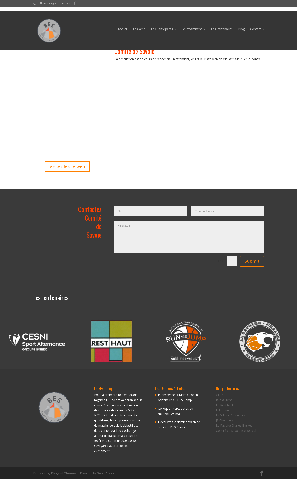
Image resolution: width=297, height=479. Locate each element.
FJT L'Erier (223, 410)
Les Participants (162, 25)
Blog (241, 25)
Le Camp (139, 25)
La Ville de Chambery (230, 415)
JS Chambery (224, 420)
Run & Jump (224, 400)
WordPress (105, 473)
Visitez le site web (67, 166)
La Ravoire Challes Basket (234, 425)
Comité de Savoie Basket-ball (236, 431)
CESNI (220, 395)
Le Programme (192, 25)
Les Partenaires (222, 25)
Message (189, 237)
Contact (255, 25)
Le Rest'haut (224, 405)
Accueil (122, 25)
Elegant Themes (64, 473)
